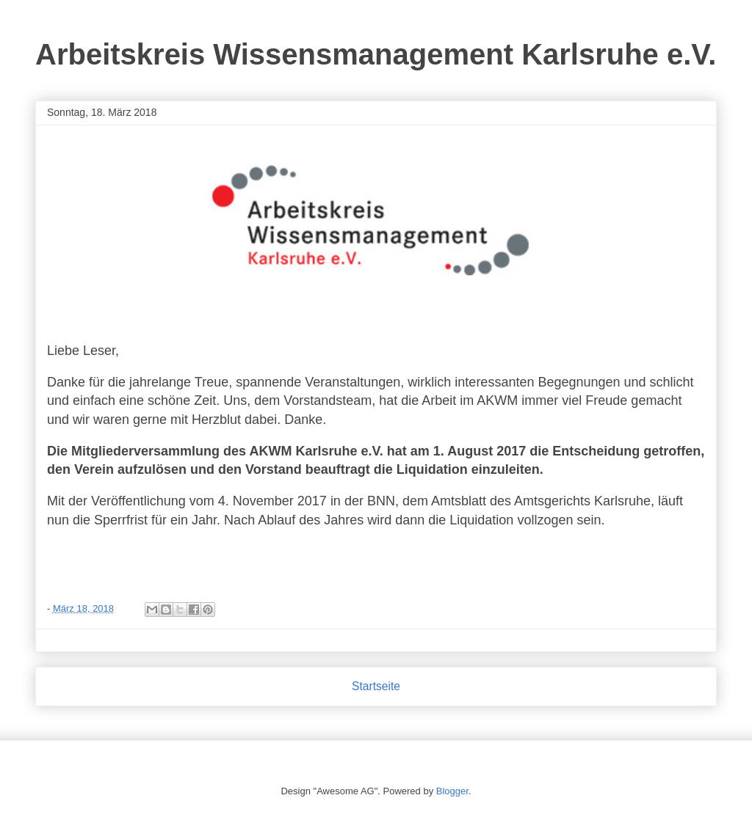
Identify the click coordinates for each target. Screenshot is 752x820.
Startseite (376, 686)
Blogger (452, 791)
